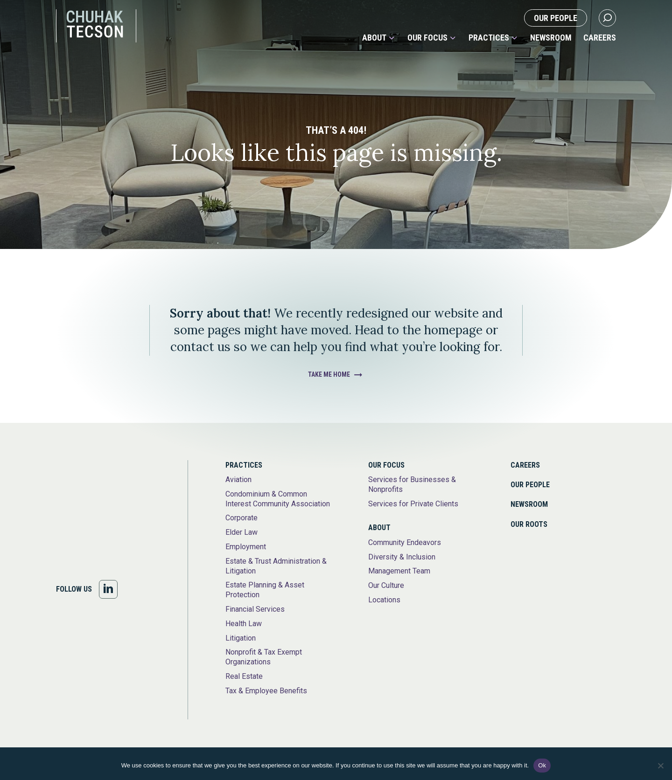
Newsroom (551, 38)
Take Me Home (329, 374)
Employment (245, 546)
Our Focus (427, 38)
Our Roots (529, 524)
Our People (555, 18)
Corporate (241, 517)
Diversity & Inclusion (401, 556)
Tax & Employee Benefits (266, 690)
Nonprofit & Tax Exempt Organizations (263, 657)
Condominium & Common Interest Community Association (277, 499)
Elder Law (241, 532)
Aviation (238, 479)
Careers (599, 38)
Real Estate (244, 676)
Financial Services (255, 609)
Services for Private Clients (413, 503)
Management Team (399, 570)
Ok (542, 765)
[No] (660, 765)
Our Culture (386, 585)
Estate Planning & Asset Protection (264, 589)
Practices (489, 38)
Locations (384, 599)
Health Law (243, 623)
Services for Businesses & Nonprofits (412, 484)
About (374, 38)
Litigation (240, 638)
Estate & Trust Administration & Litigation (276, 566)
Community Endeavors (404, 542)
